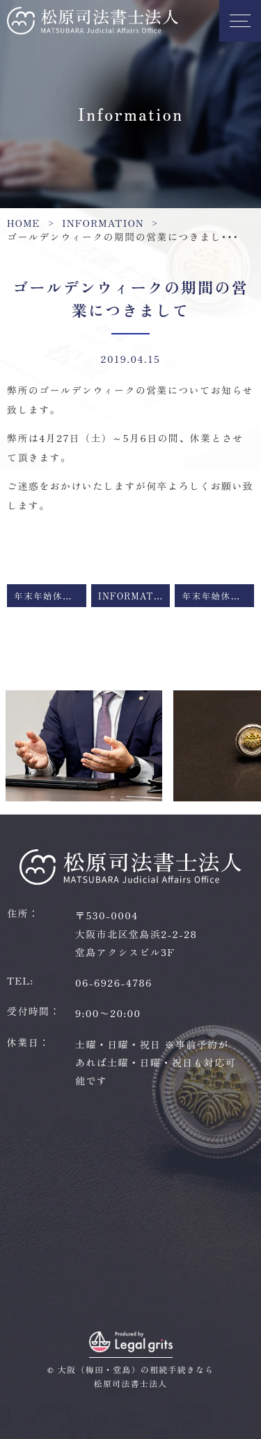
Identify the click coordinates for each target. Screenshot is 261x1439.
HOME (23, 223)
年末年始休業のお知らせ (50, 595)
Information (103, 223)
